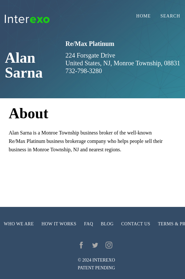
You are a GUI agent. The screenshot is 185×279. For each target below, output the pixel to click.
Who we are (19, 223)
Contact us (135, 223)
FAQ (88, 223)
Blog (107, 223)
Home (143, 16)
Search (170, 16)
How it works (59, 223)
